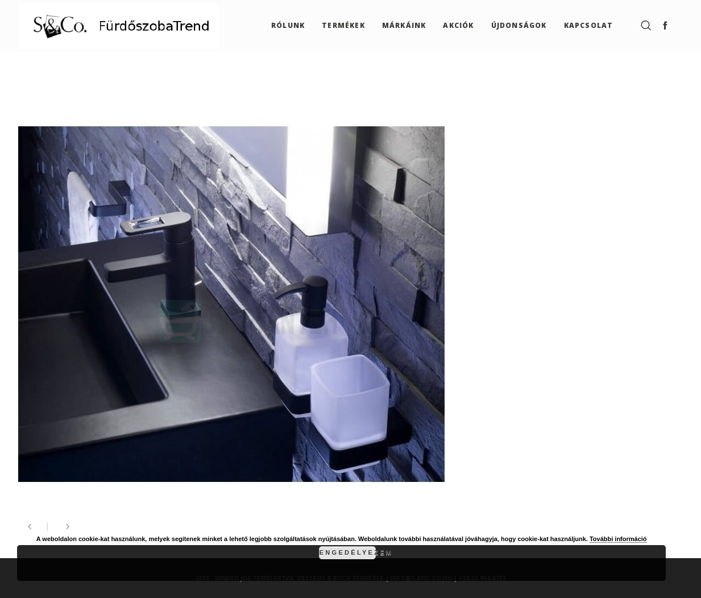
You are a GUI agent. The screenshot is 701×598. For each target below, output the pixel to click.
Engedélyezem (348, 552)
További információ (618, 538)
